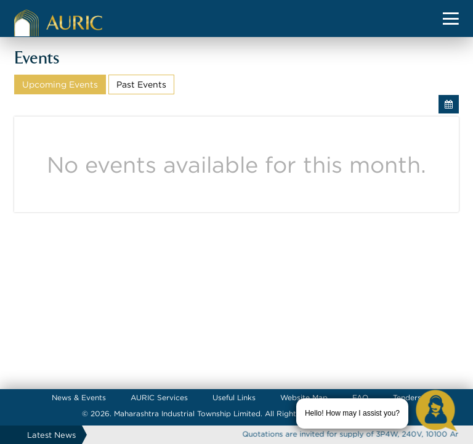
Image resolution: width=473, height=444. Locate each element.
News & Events (79, 397)
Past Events (141, 84)
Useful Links (234, 397)
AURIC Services (159, 397)
